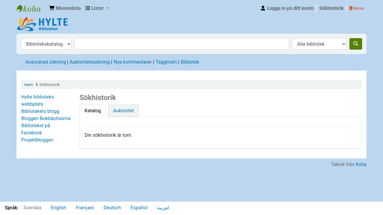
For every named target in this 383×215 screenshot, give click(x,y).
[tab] (93, 111)
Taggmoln (166, 62)
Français (85, 208)
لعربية (163, 208)
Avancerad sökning (45, 62)
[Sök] (355, 44)
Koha (361, 164)
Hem (28, 84)
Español (139, 208)
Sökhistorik (331, 8)
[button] (65, 8)
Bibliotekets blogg (40, 111)
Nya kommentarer (133, 62)
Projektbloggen (37, 140)
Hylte (32, 8)
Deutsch (112, 208)
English (58, 208)
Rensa (356, 8)
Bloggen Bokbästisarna (45, 118)
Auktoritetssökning (90, 62)
